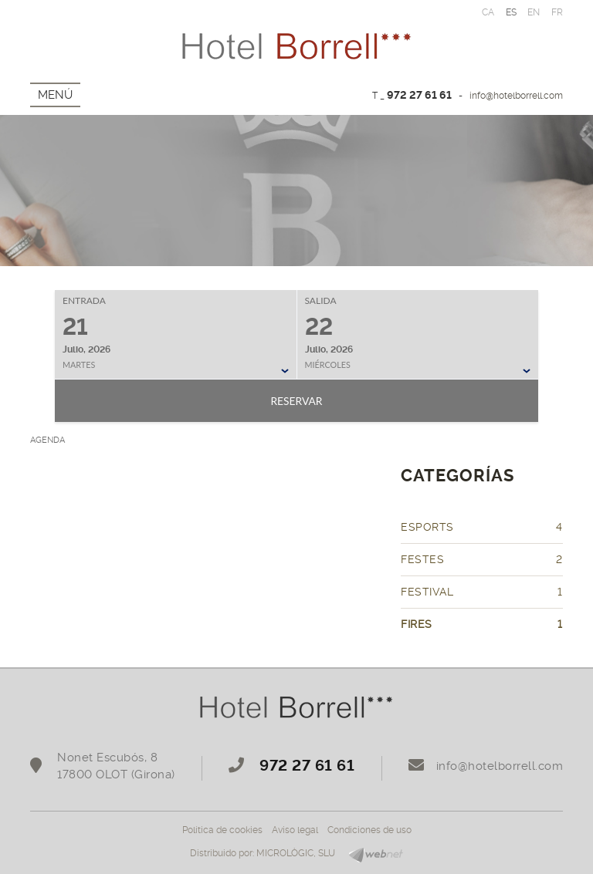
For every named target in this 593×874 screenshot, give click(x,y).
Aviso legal (295, 830)
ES (511, 12)
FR (557, 12)
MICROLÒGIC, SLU (295, 853)
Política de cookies (222, 830)
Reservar (296, 400)
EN (533, 12)
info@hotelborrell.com (516, 95)
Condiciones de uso (369, 830)
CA (488, 12)
